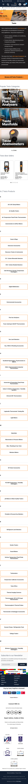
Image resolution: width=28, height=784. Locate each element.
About (15, 682)
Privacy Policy (18, 773)
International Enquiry (13, 671)
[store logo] (14, 5)
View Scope (20, 743)
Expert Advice (17, 676)
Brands (4, 9)
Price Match (17, 678)
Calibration (3, 682)
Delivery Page (18, 768)
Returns (3, 680)
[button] (21, 1)
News (2, 684)
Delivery (3, 678)
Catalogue (16, 684)
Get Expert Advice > (14, 728)
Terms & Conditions (11, 773)
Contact (3, 676)
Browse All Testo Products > (14, 77)
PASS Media (18, 781)
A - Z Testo (14, 150)
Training (16, 680)
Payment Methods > (14, 697)
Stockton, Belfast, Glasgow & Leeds (14, 7)
